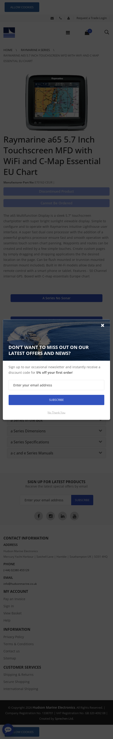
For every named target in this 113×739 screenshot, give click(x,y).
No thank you (56, 412)
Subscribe (56, 400)
